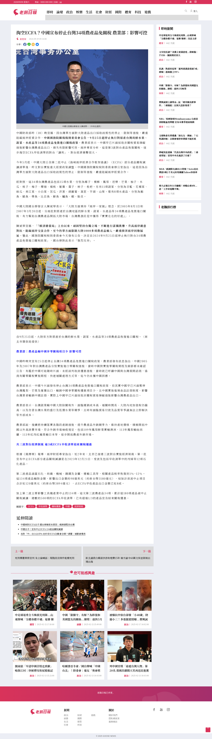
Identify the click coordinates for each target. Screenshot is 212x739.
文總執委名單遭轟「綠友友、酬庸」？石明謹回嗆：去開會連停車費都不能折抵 (178, 137)
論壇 (59, 12)
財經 (108, 12)
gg (61, 2)
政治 (69, 12)
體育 (128, 12)
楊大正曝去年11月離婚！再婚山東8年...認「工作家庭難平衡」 (178, 187)
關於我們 (113, 715)
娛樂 (79, 12)
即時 (50, 12)
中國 (67, 506)
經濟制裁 (78, 506)
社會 (99, 12)
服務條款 (113, 722)
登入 (195, 11)
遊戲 (147, 12)
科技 (138, 12)
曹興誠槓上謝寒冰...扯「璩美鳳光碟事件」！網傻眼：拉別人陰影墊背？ (177, 104)
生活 (89, 12)
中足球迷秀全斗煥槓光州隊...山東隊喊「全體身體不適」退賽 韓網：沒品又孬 (178, 37)
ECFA (31, 506)
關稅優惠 (56, 506)
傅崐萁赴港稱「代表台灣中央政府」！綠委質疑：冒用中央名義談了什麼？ (178, 154)
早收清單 (42, 506)
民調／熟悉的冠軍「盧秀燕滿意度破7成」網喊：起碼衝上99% (178, 70)
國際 (118, 12)
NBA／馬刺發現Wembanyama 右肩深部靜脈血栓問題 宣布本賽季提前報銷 (178, 120)
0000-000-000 (46, 2)
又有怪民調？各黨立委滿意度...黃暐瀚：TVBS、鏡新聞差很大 (178, 53)
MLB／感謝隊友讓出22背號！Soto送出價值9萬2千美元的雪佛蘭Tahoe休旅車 (178, 170)
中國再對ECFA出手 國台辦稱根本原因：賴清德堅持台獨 (48, 524)
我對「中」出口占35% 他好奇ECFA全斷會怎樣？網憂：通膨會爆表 (53, 533)
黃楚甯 (23, 39)
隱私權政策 (114, 718)
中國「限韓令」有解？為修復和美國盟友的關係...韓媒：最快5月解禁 (178, 87)
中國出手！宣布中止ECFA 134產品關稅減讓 (42, 529)
